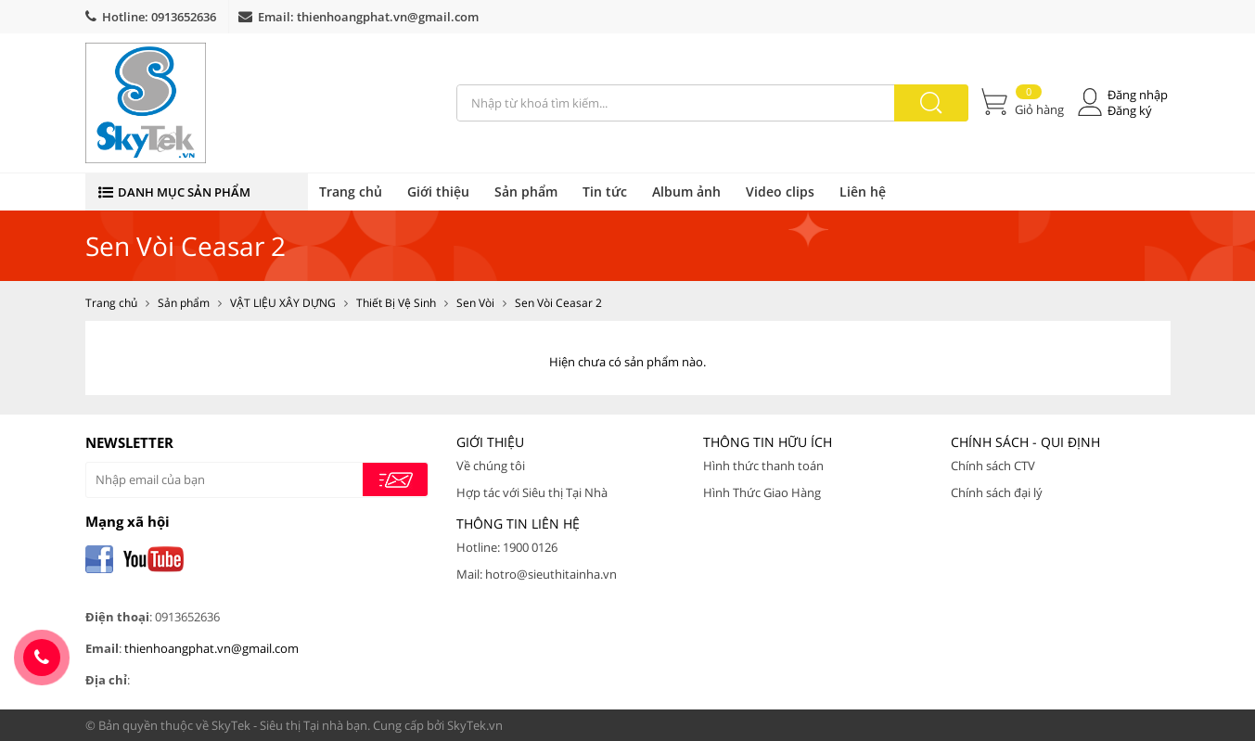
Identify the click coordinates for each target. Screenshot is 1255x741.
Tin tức (605, 191)
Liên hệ (862, 191)
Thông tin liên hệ (518, 523)
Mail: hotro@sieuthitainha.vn (536, 574)
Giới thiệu (438, 191)
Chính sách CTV (993, 465)
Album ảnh (686, 191)
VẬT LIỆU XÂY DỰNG (283, 303)
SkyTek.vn (475, 725)
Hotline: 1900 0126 (506, 547)
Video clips (780, 191)
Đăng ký (1130, 111)
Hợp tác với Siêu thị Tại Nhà (532, 492)
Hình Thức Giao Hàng (762, 492)
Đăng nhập (1138, 95)
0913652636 (183, 16)
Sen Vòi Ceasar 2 (558, 303)
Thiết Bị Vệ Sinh (396, 303)
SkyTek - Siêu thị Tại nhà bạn (289, 725)
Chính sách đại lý (997, 492)
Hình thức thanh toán (763, 465)
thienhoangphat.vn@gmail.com (388, 16)
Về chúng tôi (490, 465)
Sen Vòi (475, 303)
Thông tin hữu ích (767, 442)
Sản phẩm (525, 191)
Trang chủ (350, 191)
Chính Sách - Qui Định (1025, 442)
